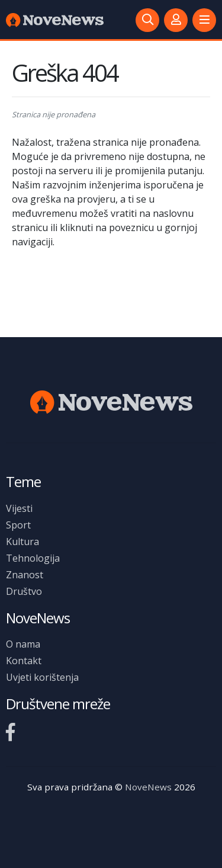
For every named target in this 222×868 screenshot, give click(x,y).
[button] (204, 20)
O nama (23, 644)
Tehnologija (33, 558)
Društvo (24, 591)
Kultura (22, 541)
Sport (18, 524)
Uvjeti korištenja (42, 677)
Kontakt (23, 660)
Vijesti (19, 508)
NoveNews (148, 787)
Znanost (24, 574)
